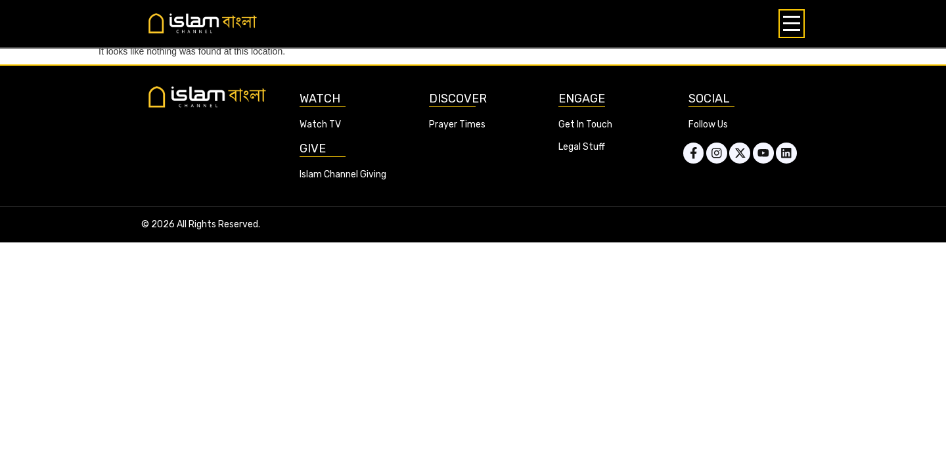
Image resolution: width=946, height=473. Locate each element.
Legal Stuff (581, 146)
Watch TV (320, 124)
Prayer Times (457, 124)
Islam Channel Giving (343, 174)
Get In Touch (585, 124)
